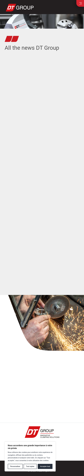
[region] (30, 456)
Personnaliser (15, 466)
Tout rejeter (30, 466)
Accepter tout (45, 466)
